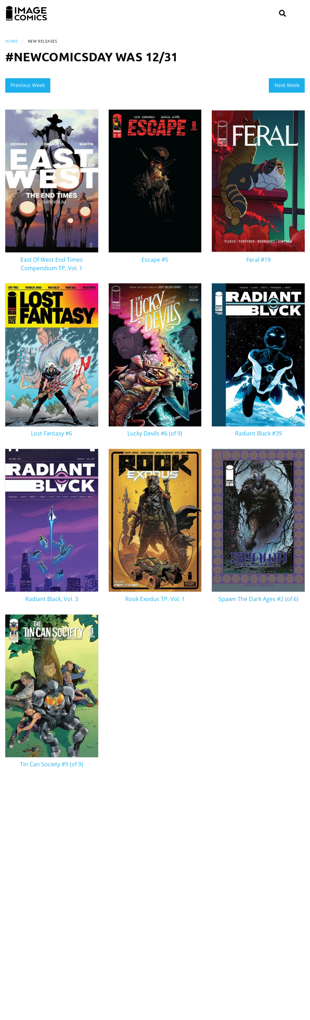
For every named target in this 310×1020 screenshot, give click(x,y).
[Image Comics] (26, 13)
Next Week (286, 85)
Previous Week (28, 85)
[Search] (282, 13)
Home (11, 41)
